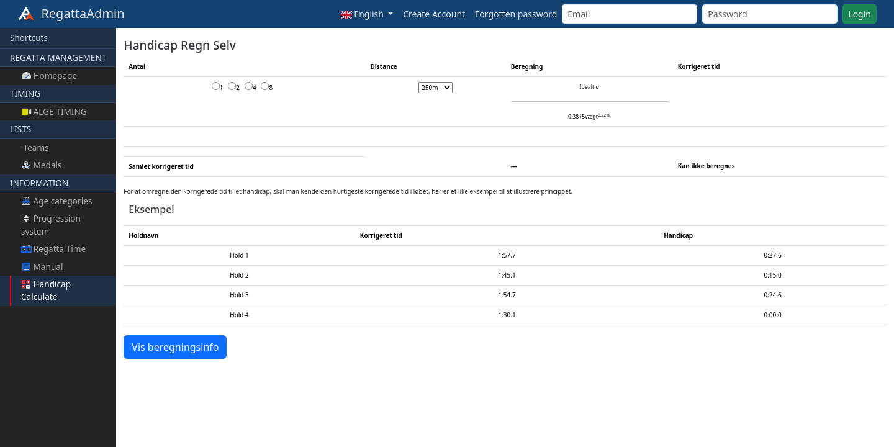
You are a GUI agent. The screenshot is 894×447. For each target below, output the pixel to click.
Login (859, 14)
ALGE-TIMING (54, 111)
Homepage (49, 75)
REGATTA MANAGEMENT (58, 57)
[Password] (770, 14)
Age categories (56, 201)
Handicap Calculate (46, 290)
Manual (42, 267)
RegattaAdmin (71, 14)
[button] (367, 13)
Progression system (51, 224)
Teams (35, 147)
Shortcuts (29, 37)
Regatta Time (53, 249)
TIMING (25, 93)
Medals (41, 165)
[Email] (629, 14)
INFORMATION (39, 183)
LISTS (20, 129)
